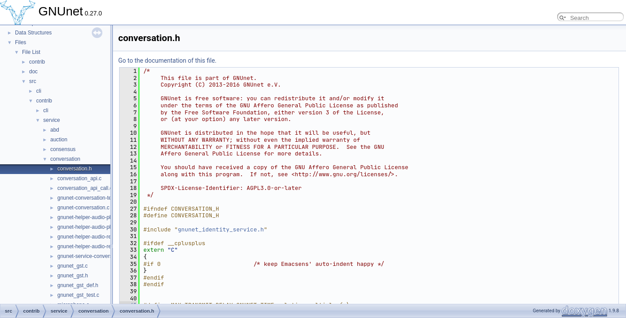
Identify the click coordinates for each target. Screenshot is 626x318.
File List (31, 52)
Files (20, 42)
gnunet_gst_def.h (77, 285)
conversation (65, 159)
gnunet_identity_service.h (221, 229)
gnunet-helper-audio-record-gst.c (96, 237)
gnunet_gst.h (72, 276)
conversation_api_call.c (84, 188)
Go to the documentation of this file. (167, 60)
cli (38, 91)
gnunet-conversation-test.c (88, 198)
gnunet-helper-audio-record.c (91, 246)
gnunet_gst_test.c (78, 295)
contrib (37, 62)
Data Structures (33, 33)
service (51, 120)
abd (54, 130)
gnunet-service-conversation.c (92, 256)
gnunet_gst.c (72, 266)
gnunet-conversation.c (83, 207)
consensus (62, 149)
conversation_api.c (79, 178)
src (32, 81)
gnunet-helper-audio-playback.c (94, 227)
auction (58, 139)
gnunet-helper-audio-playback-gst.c (98, 217)
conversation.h (74, 169)
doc (33, 71)
